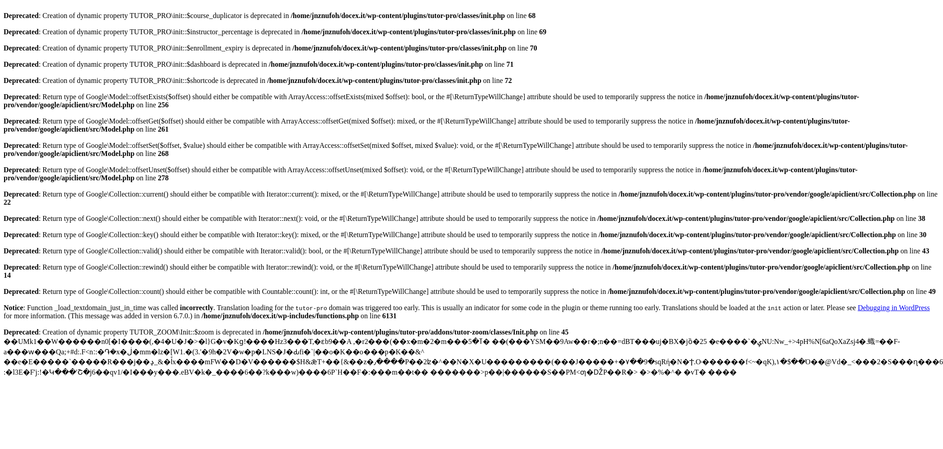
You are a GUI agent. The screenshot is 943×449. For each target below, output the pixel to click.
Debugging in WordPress (894, 308)
